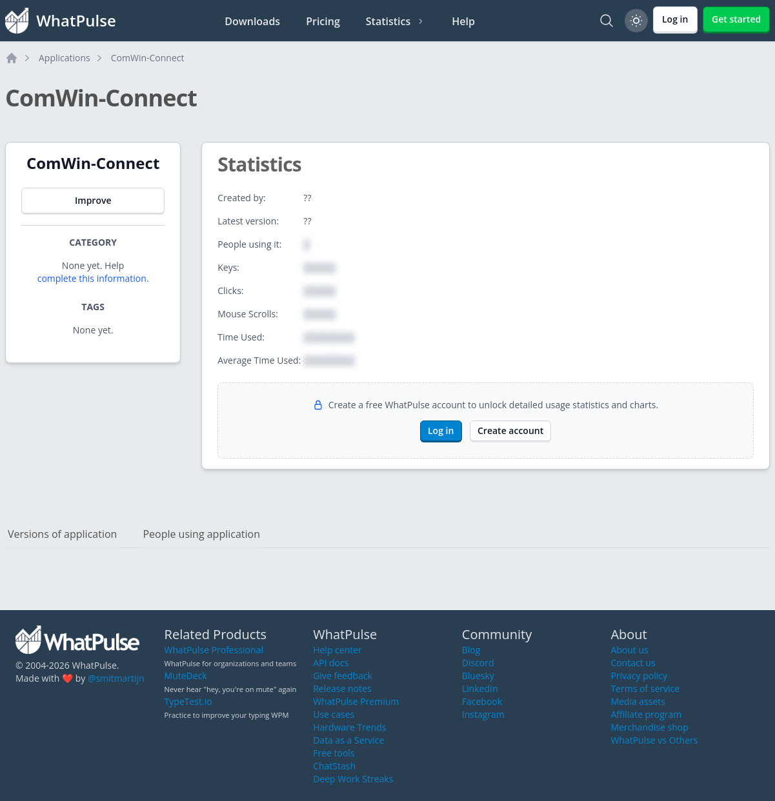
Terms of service (644, 688)
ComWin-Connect (148, 58)
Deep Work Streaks (353, 779)
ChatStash (334, 766)
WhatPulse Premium (356, 701)
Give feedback (342, 675)
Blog (471, 650)
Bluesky (478, 675)
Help (463, 21)
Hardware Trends (349, 727)
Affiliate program (645, 714)
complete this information (91, 278)
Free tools (333, 753)
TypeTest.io (188, 701)
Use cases (333, 714)
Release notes (342, 688)
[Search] (606, 20)
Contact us (632, 663)
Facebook (482, 701)
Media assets (637, 701)
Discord (478, 663)
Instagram (483, 714)
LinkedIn (480, 688)
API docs (330, 663)
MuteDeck (186, 675)
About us (629, 650)
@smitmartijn (116, 678)
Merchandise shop (649, 727)
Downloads (252, 21)
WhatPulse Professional (214, 650)
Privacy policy (638, 675)
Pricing (323, 21)
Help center (337, 650)
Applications (64, 58)
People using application (201, 534)
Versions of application (62, 534)
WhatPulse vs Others (654, 740)
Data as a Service (348, 740)
